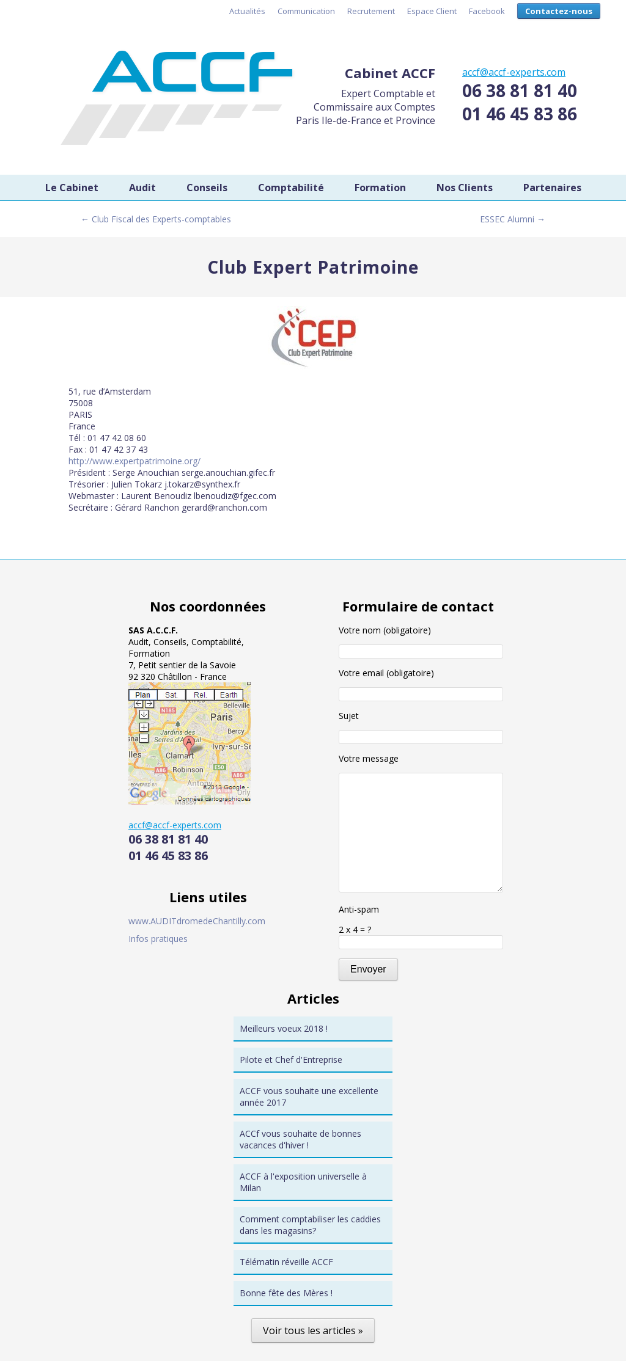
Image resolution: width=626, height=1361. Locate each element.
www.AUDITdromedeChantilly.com (196, 921)
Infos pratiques (158, 938)
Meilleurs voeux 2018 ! (284, 1028)
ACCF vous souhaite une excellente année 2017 (309, 1096)
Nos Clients (464, 187)
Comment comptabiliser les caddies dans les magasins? (310, 1224)
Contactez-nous (558, 10)
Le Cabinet (71, 187)
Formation (380, 187)
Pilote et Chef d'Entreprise (291, 1059)
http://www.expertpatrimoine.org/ (134, 461)
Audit (142, 187)
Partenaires (552, 187)
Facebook (487, 10)
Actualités (247, 10)
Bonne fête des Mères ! (286, 1293)
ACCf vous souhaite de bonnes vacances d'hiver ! (300, 1139)
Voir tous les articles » (313, 1330)
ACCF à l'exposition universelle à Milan (303, 1182)
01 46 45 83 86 (519, 113)
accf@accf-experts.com (513, 72)
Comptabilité (291, 187)
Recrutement (371, 10)
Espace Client (432, 10)
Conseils (206, 187)
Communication (306, 10)
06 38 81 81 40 (519, 90)
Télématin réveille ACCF (286, 1262)
